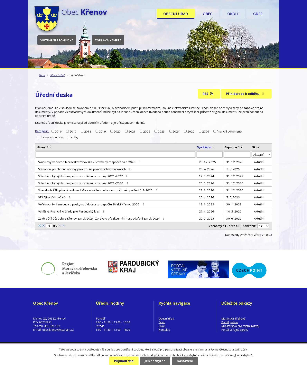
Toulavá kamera (108, 40)
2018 (87, 131)
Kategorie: (42, 131)
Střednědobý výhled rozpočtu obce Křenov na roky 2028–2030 (83, 183)
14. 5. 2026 (233, 211)
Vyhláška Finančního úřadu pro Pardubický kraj (71, 211)
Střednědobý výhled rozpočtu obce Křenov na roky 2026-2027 (83, 176)
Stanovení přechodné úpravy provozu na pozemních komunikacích (85, 169)
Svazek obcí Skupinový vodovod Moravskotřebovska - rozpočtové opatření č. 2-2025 (98, 190)
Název (42, 147)
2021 (131, 131)
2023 (161, 131)
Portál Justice (229, 322)
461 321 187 (52, 326)
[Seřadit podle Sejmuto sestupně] (242, 147)
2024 (176, 131)
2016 (58, 131)
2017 (73, 131)
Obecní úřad (175, 13)
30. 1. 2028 (233, 204)
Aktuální (259, 162)
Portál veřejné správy (234, 329)
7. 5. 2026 (233, 169)
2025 (190, 131)
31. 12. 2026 (234, 162)
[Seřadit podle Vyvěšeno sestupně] (213, 147)
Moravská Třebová (233, 318)
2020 (117, 131)
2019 (102, 131)
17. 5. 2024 (206, 176)
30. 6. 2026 (233, 218)
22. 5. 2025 (206, 218)
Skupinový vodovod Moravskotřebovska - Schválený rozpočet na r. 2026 (89, 162)
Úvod (148, 14)
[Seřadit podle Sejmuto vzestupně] (242, 146)
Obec (207, 13)
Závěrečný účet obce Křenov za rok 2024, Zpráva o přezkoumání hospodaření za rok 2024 (101, 218)
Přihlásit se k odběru (245, 93)
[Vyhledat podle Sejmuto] (237, 154)
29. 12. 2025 (207, 162)
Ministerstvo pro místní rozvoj (240, 326)
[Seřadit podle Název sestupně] (50, 147)
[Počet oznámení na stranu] (263, 225)
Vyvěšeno (204, 147)
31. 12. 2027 (234, 176)
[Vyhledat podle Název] (115, 154)
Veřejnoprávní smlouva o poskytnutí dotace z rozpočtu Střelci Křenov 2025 (91, 204)
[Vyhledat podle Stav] (261, 154)
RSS (208, 93)
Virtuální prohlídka (56, 40)
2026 (205, 131)
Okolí (232, 13)
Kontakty (164, 329)
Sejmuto (232, 147)
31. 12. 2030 (234, 183)
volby (74, 137)
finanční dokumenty (230, 131)
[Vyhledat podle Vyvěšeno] (210, 154)
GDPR (258, 13)
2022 (146, 131)
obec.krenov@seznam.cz (58, 329)
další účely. (241, 349)
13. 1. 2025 (206, 204)
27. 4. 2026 (206, 211)
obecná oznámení (51, 137)
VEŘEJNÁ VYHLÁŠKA (54, 197)
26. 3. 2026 (206, 183)
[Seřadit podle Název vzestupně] (50, 146)
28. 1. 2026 (206, 190)
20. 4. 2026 (206, 169)
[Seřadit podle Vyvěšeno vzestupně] (213, 146)
